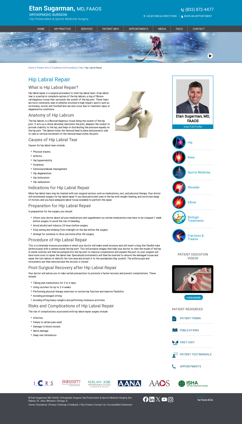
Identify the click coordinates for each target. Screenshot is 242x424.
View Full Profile (193, 126)
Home (40, 28)
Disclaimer (42, 404)
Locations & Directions (161, 16)
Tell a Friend (86, 404)
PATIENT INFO (110, 28)
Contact (199, 28)
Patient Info (43, 67)
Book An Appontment (198, 16)
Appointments (138, 28)
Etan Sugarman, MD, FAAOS (193, 118)
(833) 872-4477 (199, 10)
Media (162, 28)
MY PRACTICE (62, 28)
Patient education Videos (193, 256)
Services (86, 28)
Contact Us (100, 404)
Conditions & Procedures (65, 67)
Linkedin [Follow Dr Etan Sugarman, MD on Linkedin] (152, 399)
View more (193, 297)
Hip (54, 44)
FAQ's (179, 28)
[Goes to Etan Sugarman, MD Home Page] (65, 13)
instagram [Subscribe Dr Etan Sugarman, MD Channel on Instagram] (170, 399)
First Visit (187, 342)
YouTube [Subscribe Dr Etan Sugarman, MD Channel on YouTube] (164, 399)
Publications (189, 330)
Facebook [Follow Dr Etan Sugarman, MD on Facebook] (146, 399)
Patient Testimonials (195, 354)
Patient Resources (187, 309)
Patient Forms (190, 318)
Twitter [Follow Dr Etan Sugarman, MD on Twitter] (158, 399)
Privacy (52, 404)
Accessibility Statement (120, 404)
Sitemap (62, 404)
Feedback (73, 404)
